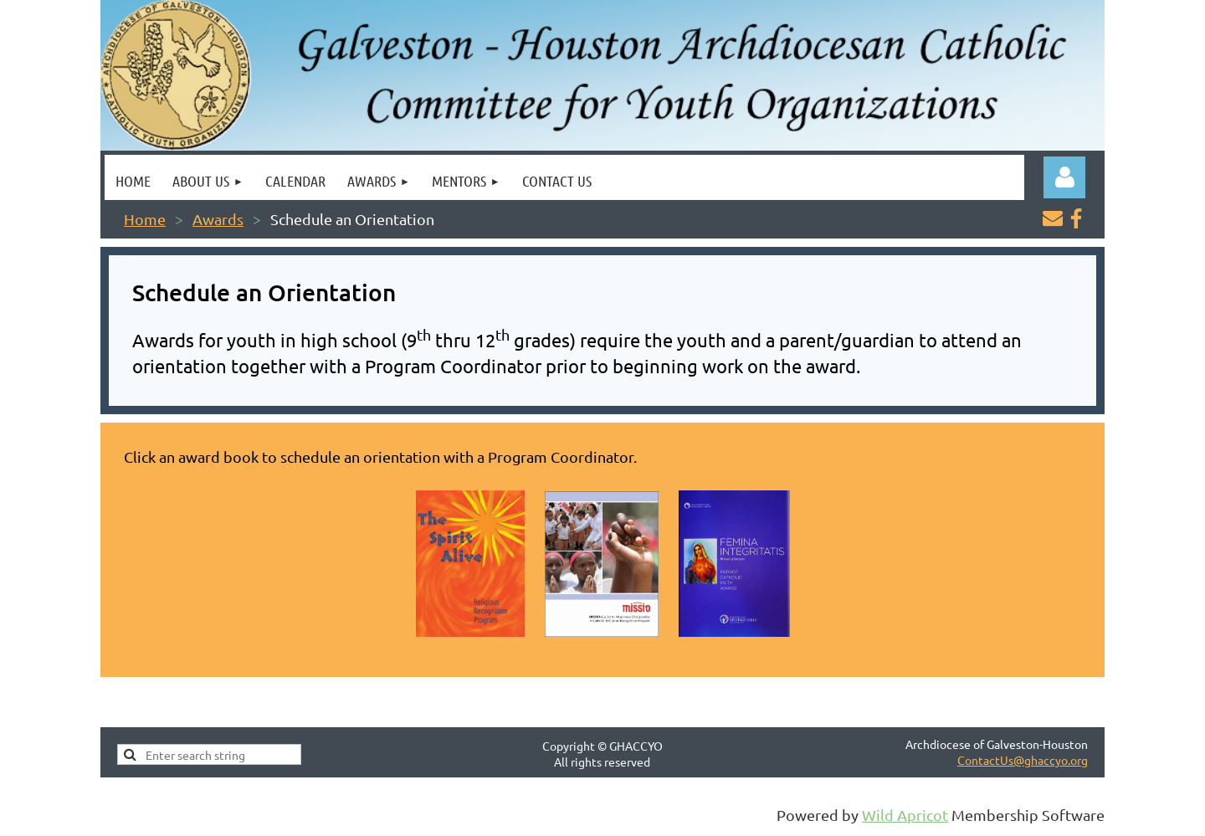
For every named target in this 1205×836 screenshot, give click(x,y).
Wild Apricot (905, 814)
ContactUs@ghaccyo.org (1022, 759)
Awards (218, 219)
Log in (1064, 177)
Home (145, 219)
